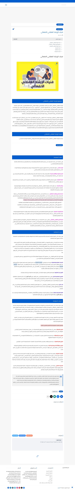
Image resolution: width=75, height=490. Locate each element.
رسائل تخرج (25, 5)
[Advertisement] (37, 15)
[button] (58, 396)
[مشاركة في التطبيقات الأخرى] (48, 396)
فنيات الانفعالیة (58, 50)
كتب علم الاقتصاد (31, 5)
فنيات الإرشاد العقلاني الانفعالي (55, 42)
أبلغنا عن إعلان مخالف (43, 1)
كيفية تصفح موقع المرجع (60, 1)
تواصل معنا (67, 1)
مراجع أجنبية (19, 5)
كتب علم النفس (53, 5)
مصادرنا (50, 1)
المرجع (59, 488)
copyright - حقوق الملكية (34, 1)
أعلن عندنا (50, 480)
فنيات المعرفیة (58, 48)
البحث (54, 1)
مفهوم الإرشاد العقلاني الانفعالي (55, 44)
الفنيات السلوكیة (58, 51)
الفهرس (50, 478)
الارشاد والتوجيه (59, 29)
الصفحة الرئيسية (49, 471)
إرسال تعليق (59, 440)
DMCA (50, 476)
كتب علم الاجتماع (38, 5)
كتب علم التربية (46, 5)
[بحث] (6, 5)
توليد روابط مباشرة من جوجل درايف (45, 482)
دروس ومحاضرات (13, 5)
